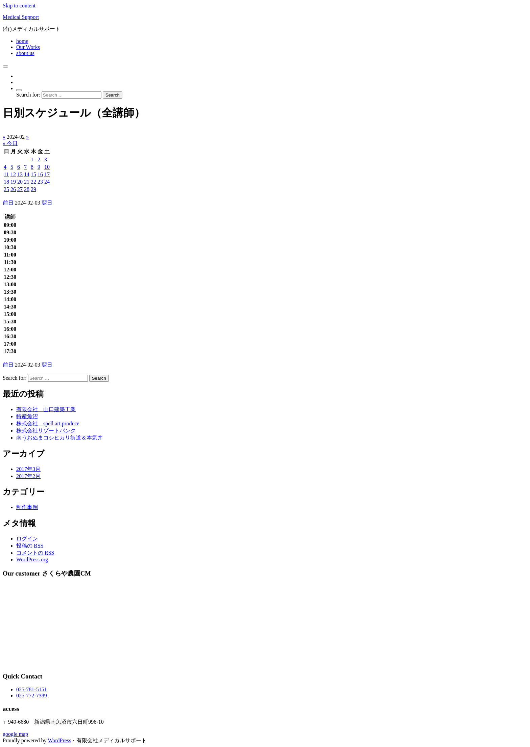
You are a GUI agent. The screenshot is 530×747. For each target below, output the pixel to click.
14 (26, 174)
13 (20, 174)
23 (40, 182)
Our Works (28, 47)
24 (47, 182)
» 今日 (10, 143)
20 (20, 182)
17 (47, 174)
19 (13, 182)
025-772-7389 (31, 695)
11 (6, 174)
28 (26, 189)
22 (33, 182)
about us (25, 53)
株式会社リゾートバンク (46, 430)
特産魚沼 (27, 416)
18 (6, 182)
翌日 (47, 203)
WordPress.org (32, 559)
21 (26, 182)
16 (40, 174)
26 (13, 189)
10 (47, 167)
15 (33, 174)
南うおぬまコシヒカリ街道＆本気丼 (59, 438)
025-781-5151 (31, 689)
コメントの (35, 553)
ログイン (27, 538)
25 (6, 189)
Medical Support (21, 17)
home (22, 41)
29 (33, 189)
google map (15, 734)
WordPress (59, 740)
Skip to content (19, 5)
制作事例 (27, 507)
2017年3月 (28, 469)
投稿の (29, 546)
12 (13, 174)
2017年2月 (28, 476)
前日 (8, 203)
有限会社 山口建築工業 (46, 409)
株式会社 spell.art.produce (47, 423)
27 (20, 189)
